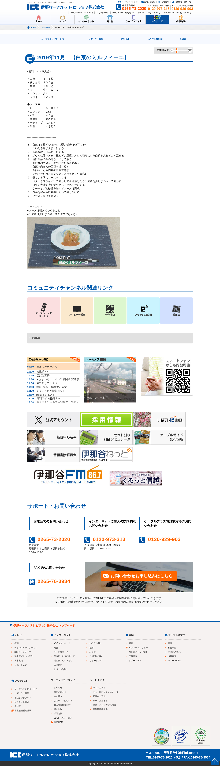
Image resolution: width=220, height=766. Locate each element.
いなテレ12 (157, 21)
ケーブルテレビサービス (52, 39)
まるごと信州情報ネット (46, 391)
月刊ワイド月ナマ (43, 398)
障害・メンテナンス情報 (104, 705)
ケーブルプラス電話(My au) (123, 13)
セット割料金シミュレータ (105, 692)
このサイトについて (183, 2)
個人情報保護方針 (62, 705)
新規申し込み (99, 696)
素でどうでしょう (42, 383)
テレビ (62, 21)
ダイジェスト (41, 394)
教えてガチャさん (42, 366)
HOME (33, 27)
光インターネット (62, 643)
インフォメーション (129, 2)
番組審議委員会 (100, 709)
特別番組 (125, 39)
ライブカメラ (99, 687)
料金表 (93, 652)
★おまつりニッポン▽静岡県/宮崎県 (53, 379)
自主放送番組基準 (22, 710)
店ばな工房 (38, 375)
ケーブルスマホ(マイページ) (149, 13)
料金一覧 (172, 647)
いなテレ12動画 (155, 39)
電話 (131, 635)
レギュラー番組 (95, 39)
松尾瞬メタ (38, 371)
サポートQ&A (20, 665)
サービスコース (61, 652)
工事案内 (18, 660)
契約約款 (58, 709)
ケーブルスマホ (134, 21)
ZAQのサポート (102, 13)
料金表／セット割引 (23, 656)
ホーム (38, 21)
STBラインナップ (22, 652)
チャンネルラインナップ (26, 647)
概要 (16, 643)
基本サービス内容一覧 (64, 656)
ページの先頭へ (215, 761)
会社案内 (165, 2)
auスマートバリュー (138, 647)
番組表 (183, 39)
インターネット (86, 21)
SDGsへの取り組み (63, 718)
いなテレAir (95, 643)
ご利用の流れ (96, 656)
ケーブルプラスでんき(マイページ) (177, 13)
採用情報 (58, 713)
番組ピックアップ (22, 697)
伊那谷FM (181, 21)
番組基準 (36, 338)
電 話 (110, 21)
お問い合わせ (149, 2)
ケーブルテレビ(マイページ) (81, 13)
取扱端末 (172, 656)
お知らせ (58, 687)
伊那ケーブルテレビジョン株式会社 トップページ (44, 625)
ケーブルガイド (100, 700)
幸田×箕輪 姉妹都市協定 (47, 387)
